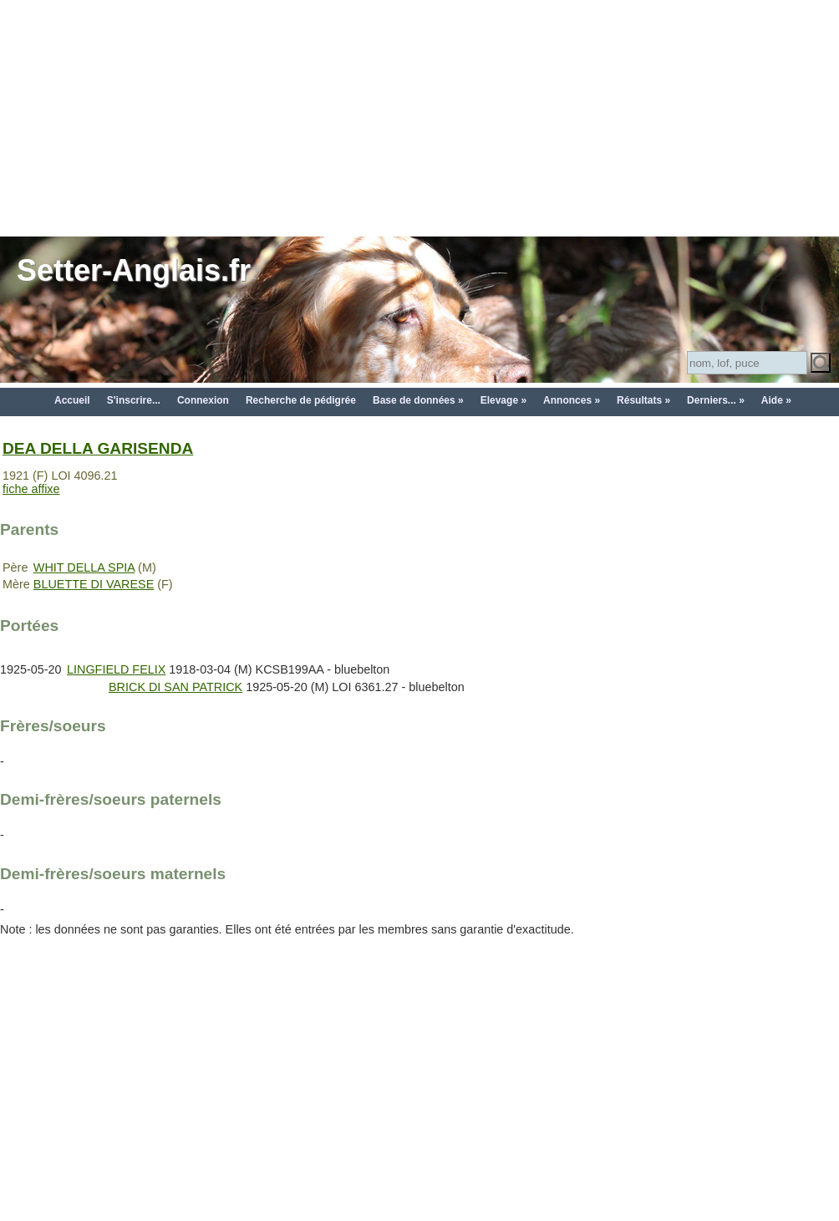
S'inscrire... (133, 400)
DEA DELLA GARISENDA (98, 448)
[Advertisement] (419, 117)
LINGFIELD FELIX (116, 669)
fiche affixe (31, 489)
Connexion (203, 400)
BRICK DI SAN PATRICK (175, 687)
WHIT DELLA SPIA (84, 567)
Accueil (72, 400)
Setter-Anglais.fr (134, 270)
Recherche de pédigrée (301, 400)
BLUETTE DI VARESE (93, 584)
